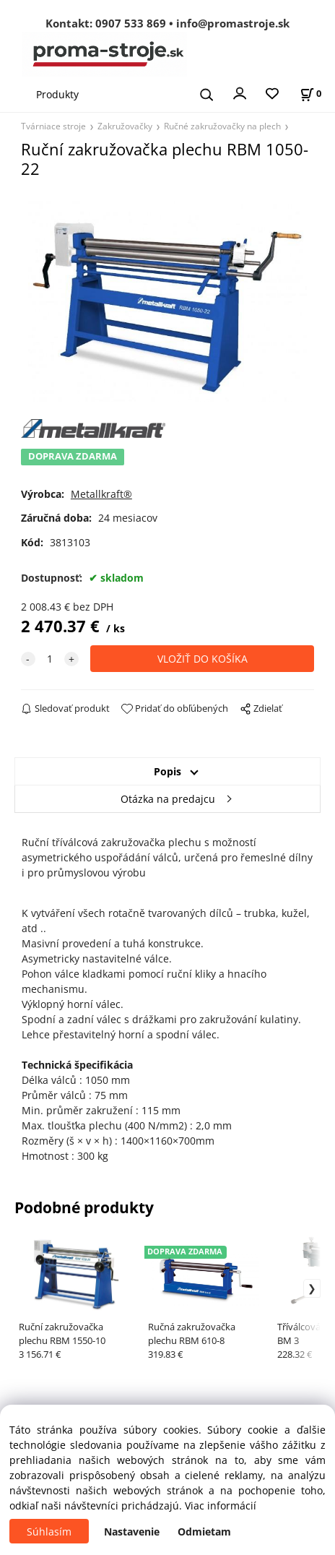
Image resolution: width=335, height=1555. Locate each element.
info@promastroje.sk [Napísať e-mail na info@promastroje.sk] (233, 23)
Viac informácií (220, 1505)
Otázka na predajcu (168, 799)
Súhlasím (49, 1531)
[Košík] (310, 93)
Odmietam (204, 1531)
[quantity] (49, 658)
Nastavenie (132, 1531)
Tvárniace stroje (53, 126)
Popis (167, 771)
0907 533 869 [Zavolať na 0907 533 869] (130, 23)
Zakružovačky (124, 126)
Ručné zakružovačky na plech (222, 126)
